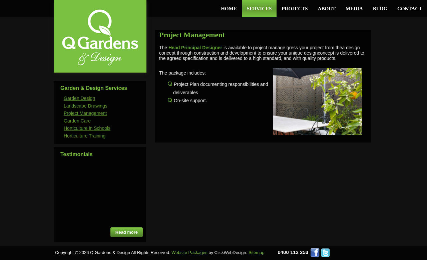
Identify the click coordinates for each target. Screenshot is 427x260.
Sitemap (257, 252)
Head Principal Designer (195, 47)
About (327, 8)
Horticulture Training (84, 135)
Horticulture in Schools (87, 128)
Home (229, 8)
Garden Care (77, 121)
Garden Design (79, 98)
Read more (126, 232)
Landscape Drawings (85, 106)
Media (354, 8)
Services (259, 8)
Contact (409, 8)
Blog (380, 8)
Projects (295, 8)
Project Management (85, 113)
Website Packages (189, 252)
